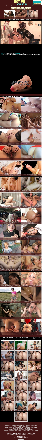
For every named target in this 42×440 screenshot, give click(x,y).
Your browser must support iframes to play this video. (21, 37)
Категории (13, 8)
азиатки (5, 54)
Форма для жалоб (21, 436)
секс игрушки (29, 54)
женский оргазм (10, 54)
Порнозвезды (27, 8)
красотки (16, 54)
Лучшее (18, 8)
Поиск (22, 8)
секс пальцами (22, 54)
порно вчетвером (36, 54)
